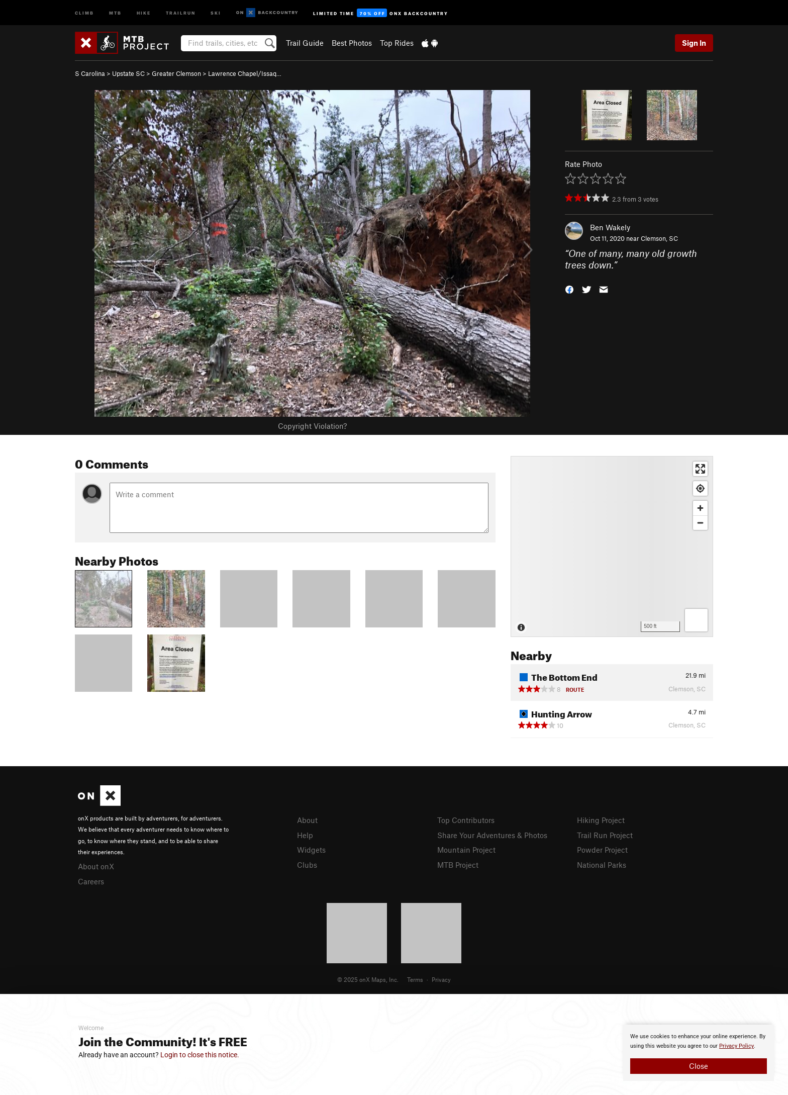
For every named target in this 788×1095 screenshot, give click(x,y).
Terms (415, 979)
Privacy (441, 979)
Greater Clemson (176, 73)
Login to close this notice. (199, 1055)
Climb (84, 12)
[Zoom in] (700, 508)
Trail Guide (305, 42)
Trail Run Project (605, 835)
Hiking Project (601, 820)
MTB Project (457, 864)
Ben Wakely (610, 227)
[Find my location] (700, 488)
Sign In (694, 42)
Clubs (307, 864)
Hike (144, 12)
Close (698, 1065)
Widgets (311, 849)
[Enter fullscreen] (700, 469)
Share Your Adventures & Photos (492, 835)
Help (305, 835)
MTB (115, 12)
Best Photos (352, 42)
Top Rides (397, 42)
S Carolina (90, 73)
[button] (569, 288)
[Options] (696, 620)
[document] (698, 1053)
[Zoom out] (700, 522)
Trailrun (180, 12)
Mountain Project (466, 849)
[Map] (612, 546)
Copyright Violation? (312, 425)
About (307, 820)
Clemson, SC (659, 238)
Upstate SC (128, 73)
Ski (216, 12)
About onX (96, 866)
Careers (91, 881)
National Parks (601, 864)
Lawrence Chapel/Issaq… (244, 73)
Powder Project (602, 849)
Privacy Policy (736, 1046)
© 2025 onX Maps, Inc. (368, 979)
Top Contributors (466, 820)
